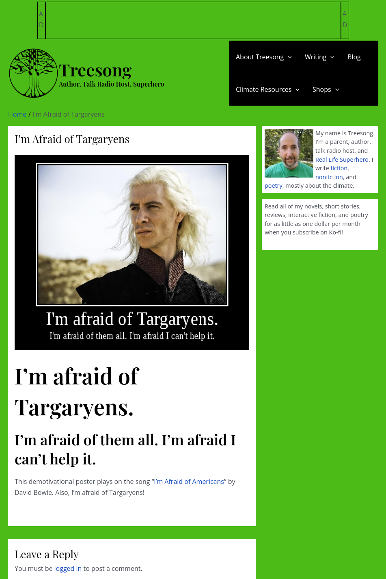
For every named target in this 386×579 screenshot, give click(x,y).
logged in (68, 568)
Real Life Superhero (342, 159)
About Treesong (264, 57)
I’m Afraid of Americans (189, 481)
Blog (354, 56)
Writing (319, 57)
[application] (288, 57)
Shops (326, 89)
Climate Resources (268, 89)
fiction (339, 168)
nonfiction (329, 177)
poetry (273, 185)
